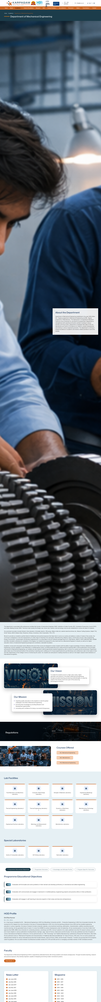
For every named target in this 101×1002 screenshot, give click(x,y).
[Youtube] (94, 3)
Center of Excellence (29, 8)
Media (78, 8)
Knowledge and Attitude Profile (62, 870)
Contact (94, 8)
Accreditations (62, 8)
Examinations (86, 8)
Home (6, 8)
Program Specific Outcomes (85, 870)
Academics (18, 8)
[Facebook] (87, 3)
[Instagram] (90, 3)
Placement (71, 8)
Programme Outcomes (40, 870)
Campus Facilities (52, 8)
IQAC (44, 8)
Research (38, 8)
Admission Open (56, 4)
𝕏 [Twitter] (92, 3)
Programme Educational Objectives (18, 870)
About (11, 8)
